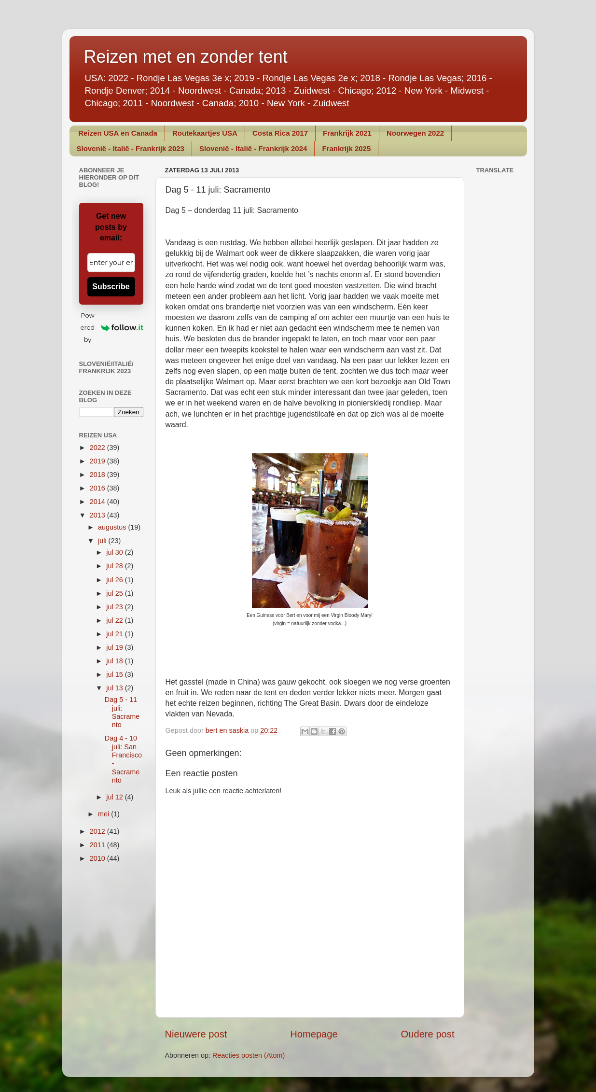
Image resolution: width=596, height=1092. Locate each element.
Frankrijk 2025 (346, 148)
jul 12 (115, 797)
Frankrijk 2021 (347, 133)
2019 (98, 461)
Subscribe (110, 286)
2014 (98, 501)
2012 (98, 831)
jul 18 (115, 661)
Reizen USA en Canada (117, 133)
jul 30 (115, 552)
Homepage (314, 1034)
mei (104, 814)
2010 (98, 858)
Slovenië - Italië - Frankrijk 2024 (253, 148)
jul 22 (115, 620)
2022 (98, 447)
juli (103, 541)
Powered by (112, 327)
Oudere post (428, 1034)
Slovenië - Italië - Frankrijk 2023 (130, 148)
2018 (98, 474)
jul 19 (115, 647)
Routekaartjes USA (204, 133)
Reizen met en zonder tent (186, 57)
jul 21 (115, 634)
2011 (98, 845)
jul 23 (115, 607)
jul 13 (115, 688)
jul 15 (115, 674)
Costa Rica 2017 (280, 133)
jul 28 (115, 566)
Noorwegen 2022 (415, 133)
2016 (98, 488)
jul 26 (115, 580)
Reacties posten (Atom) (248, 1055)
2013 (98, 515)
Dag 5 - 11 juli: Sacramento (122, 712)
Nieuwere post (196, 1034)
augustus (113, 527)
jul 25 (115, 593)
